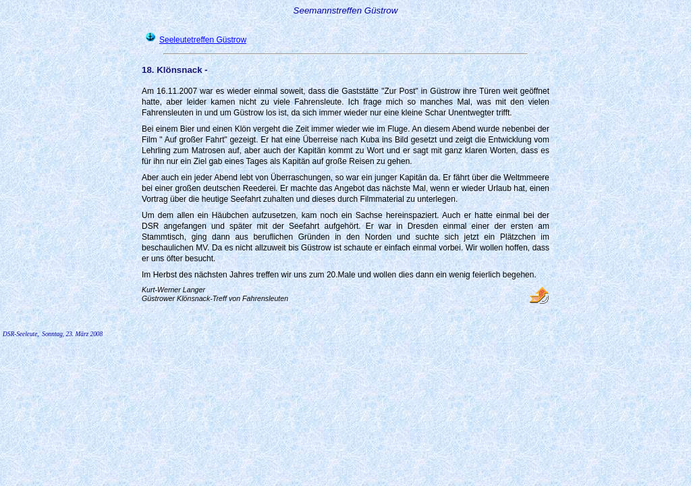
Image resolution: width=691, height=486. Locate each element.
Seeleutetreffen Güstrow (202, 40)
